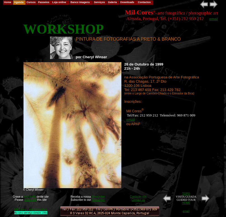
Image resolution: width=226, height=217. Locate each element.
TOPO (186, 193)
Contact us (138, 199)
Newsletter (98, 196)
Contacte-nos (138, 196)
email (213, 19)
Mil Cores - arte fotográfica (30, 209)
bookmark (29, 196)
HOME (186, 202)
